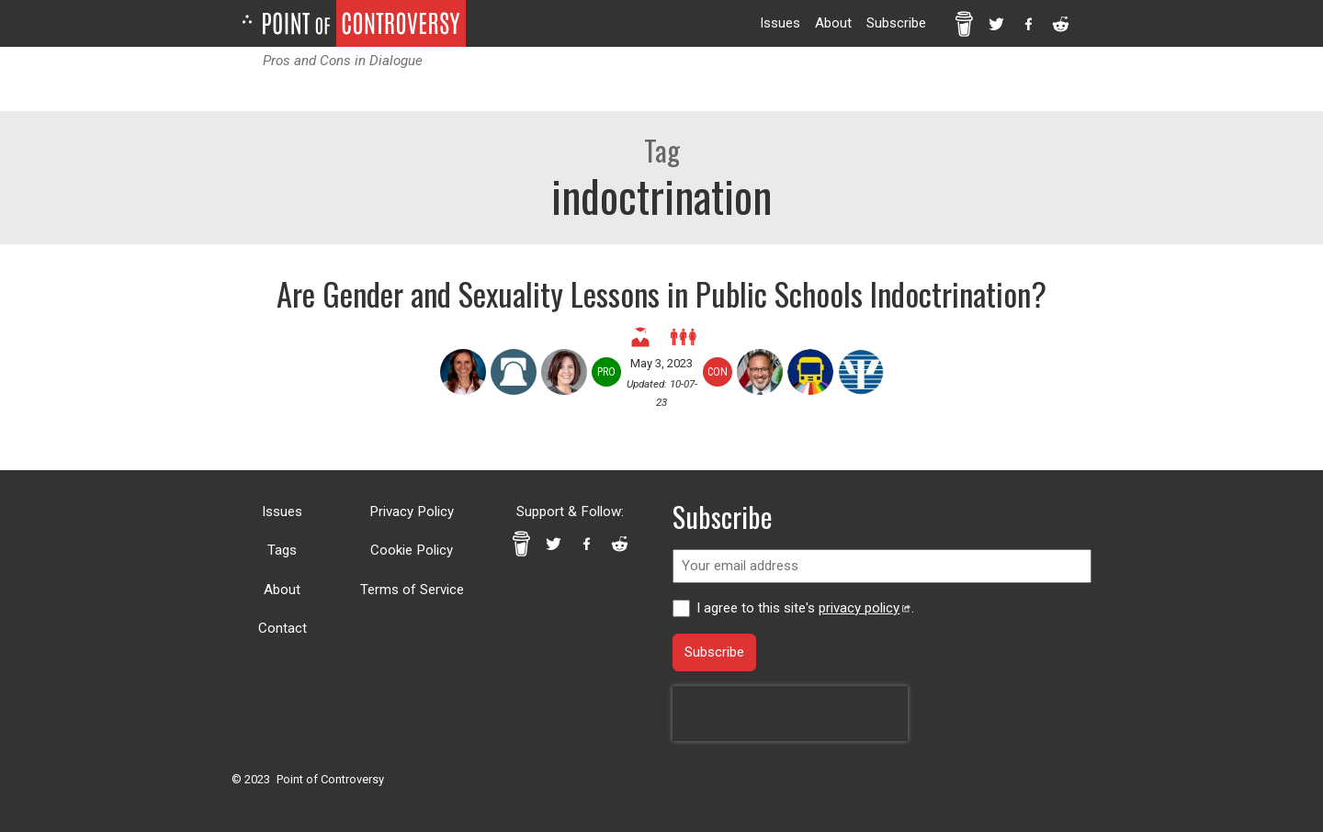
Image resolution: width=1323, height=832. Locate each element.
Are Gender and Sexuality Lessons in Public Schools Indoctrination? (661, 293)
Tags (282, 550)
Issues (780, 23)
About (833, 23)
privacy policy (864, 608)
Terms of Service (412, 589)
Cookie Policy (411, 550)
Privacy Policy (411, 511)
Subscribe (896, 23)
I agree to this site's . (804, 608)
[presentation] (790, 713)
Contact (282, 628)
